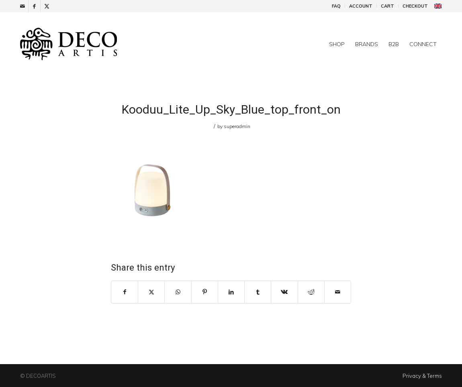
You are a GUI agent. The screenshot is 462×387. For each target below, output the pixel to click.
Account (360, 6)
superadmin (237, 126)
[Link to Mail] (22, 6)
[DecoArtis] (88, 44)
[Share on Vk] (284, 292)
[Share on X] (151, 292)
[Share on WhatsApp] (178, 292)
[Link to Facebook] (34, 6)
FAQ (336, 6)
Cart (387, 6)
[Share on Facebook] (124, 292)
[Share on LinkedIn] (231, 292)
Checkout (415, 6)
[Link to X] (47, 6)
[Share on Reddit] (311, 292)
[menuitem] (336, 6)
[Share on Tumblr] (258, 292)
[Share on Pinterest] (205, 292)
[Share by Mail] (338, 292)
